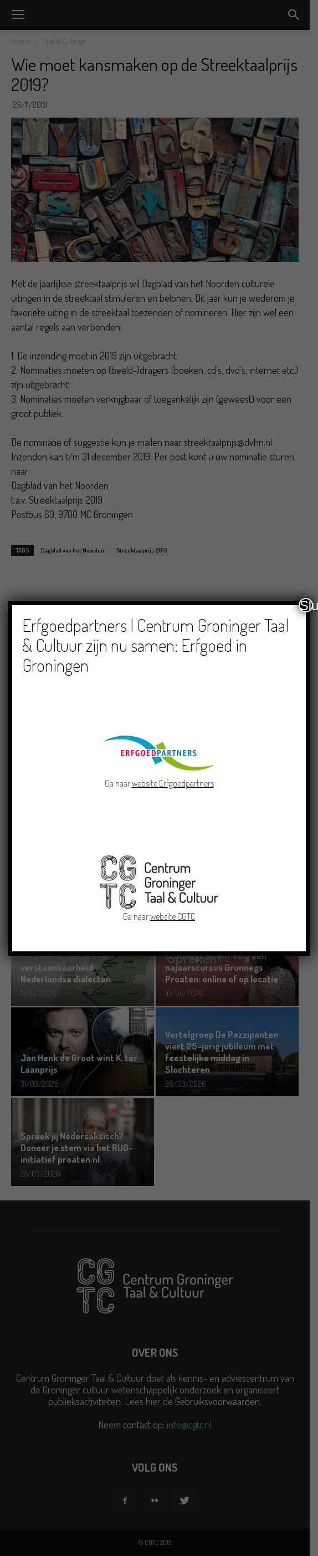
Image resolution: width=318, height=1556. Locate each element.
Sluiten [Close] (306, 605)
